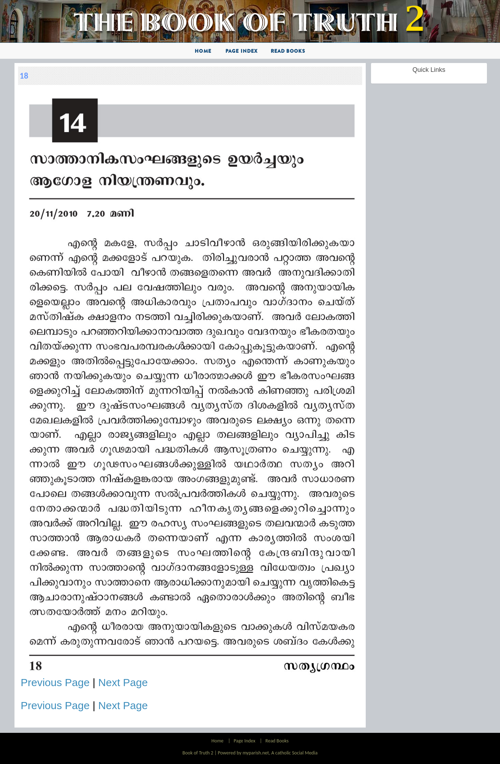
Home (203, 51)
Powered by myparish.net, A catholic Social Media (267, 753)
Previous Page (55, 682)
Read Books (288, 51)
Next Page (123, 682)
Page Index (241, 51)
